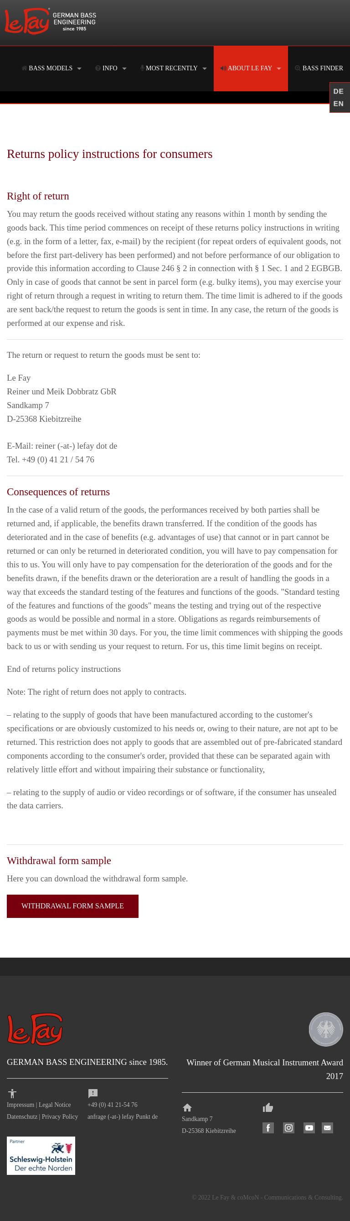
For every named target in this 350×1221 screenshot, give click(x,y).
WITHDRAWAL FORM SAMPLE (72, 906)
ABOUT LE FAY (246, 68)
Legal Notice (55, 1104)
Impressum (20, 1104)
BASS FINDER (319, 68)
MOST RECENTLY (169, 68)
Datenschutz (22, 1116)
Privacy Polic (58, 1116)
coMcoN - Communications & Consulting (289, 1197)
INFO (106, 68)
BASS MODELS (47, 68)
